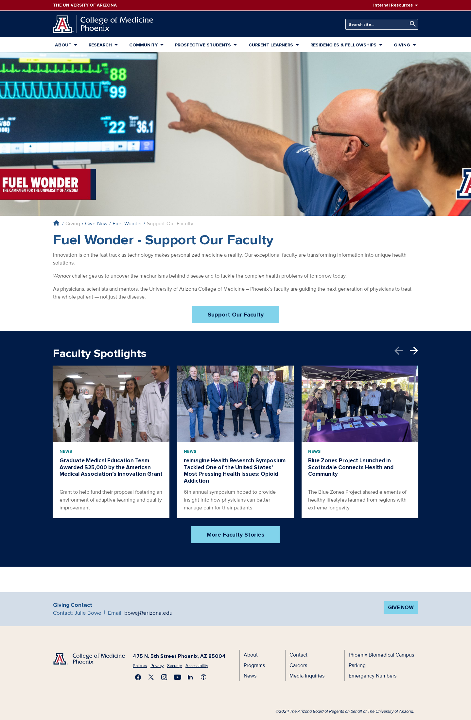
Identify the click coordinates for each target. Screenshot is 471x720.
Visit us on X (151, 677)
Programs (254, 665)
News (66, 451)
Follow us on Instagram (164, 677)
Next (414, 351)
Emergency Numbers (372, 676)
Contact (298, 655)
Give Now (96, 223)
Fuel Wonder (127, 223)
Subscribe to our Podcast (203, 677)
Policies (140, 665)
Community (143, 45)
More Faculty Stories (235, 534)
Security (174, 665)
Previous (402, 351)
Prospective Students (203, 45)
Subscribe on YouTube (177, 677)
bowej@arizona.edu (148, 612)
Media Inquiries (306, 676)
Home (56, 223)
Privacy (157, 665)
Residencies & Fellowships (343, 45)
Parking (357, 665)
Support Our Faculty (236, 314)
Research (100, 45)
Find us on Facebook (138, 677)
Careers (298, 665)
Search (411, 24)
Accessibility (196, 665)
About (63, 45)
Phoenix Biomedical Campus (381, 655)
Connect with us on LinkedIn (190, 677)
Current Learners (271, 45)
